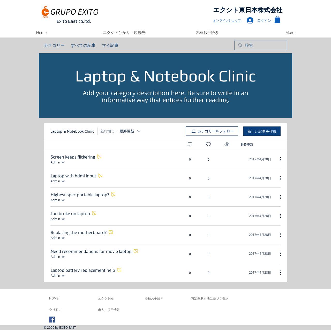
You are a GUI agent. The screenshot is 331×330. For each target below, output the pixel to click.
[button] (277, 19)
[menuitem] (212, 131)
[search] (260, 45)
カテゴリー (54, 45)
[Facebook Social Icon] (52, 319)
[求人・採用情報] (112, 309)
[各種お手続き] (164, 298)
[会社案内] (63, 309)
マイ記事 (110, 45)
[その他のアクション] (278, 159)
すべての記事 (83, 45)
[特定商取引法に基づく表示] (209, 298)
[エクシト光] (118, 298)
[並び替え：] (121, 131)
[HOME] (63, 298)
